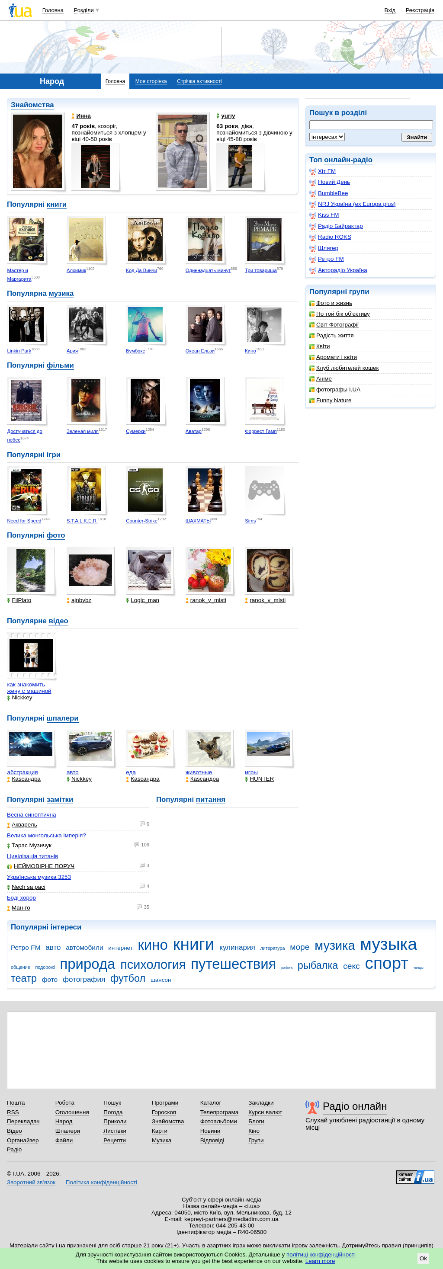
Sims (250, 520)
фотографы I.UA (334, 389)
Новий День (329, 182)
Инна (80, 115)
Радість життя (331, 335)
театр (24, 978)
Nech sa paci (26, 887)
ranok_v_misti (206, 600)
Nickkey (19, 697)
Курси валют (265, 1112)
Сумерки (135, 431)
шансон (161, 980)
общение (20, 967)
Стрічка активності (199, 81)
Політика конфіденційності (101, 1182)
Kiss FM (324, 215)
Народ (64, 1121)
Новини (210, 1131)
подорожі (45, 967)
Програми (165, 1102)
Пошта (16, 1102)
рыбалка (318, 965)
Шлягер (323, 248)
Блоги (256, 1121)
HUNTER (259, 779)
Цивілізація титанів (32, 856)
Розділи (84, 10)
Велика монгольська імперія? (46, 835)
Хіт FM (322, 171)
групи (359, 292)
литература (272, 948)
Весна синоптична (31, 814)
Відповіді (212, 1140)
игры (251, 772)
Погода (112, 1112)
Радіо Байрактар (336, 226)
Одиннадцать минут (208, 270)
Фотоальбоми (218, 1121)
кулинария (237, 947)
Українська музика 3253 (39, 877)
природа (87, 964)
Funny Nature (330, 400)
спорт (386, 963)
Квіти (319, 346)
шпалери (63, 718)
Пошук (112, 1102)
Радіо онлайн (355, 1106)
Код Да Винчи (141, 270)
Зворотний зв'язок (31, 1182)
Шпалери (67, 1131)
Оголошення (72, 1112)
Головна (53, 10)
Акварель (22, 824)
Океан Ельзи (200, 350)
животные (199, 772)
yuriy (225, 115)
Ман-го (18, 907)
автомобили (84, 947)
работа (286, 968)
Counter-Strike (141, 520)
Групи (255, 1140)
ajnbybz (79, 600)
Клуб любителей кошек (344, 368)
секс (351, 966)
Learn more (320, 1261)
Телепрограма (219, 1112)
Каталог (211, 1102)
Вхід (390, 10)
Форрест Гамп (260, 431)
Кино (250, 350)
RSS (13, 1112)
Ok (423, 1258)
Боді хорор (21, 897)
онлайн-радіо (348, 160)
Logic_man (142, 600)
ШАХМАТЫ (198, 520)
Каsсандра (23, 779)
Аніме (320, 378)
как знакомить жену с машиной (29, 687)
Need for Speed (24, 520)
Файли (64, 1140)
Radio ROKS (330, 237)
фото (56, 535)
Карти (159, 1131)
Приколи (114, 1121)
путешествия (233, 964)
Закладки (260, 1102)
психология (153, 964)
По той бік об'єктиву (339, 314)
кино (152, 945)
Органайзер (23, 1140)
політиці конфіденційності (321, 1254)
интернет (120, 948)
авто (73, 772)
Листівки (114, 1131)
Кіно (254, 1131)
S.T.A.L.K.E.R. (82, 520)
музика (61, 293)
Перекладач (23, 1121)
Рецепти (114, 1140)
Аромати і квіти (333, 357)
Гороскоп (164, 1112)
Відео (14, 1131)
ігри (54, 455)
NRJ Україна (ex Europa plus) (352, 204)
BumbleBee (328, 193)
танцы (419, 968)
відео (58, 621)
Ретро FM (326, 259)
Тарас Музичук (29, 845)
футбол (127, 978)
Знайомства (32, 105)
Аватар (194, 431)
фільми (60, 365)
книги (57, 204)
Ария (72, 350)
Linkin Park (19, 350)
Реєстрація (420, 10)
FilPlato (19, 600)
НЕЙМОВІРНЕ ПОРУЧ (40, 866)
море (299, 947)
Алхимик (76, 270)
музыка (388, 944)
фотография (84, 979)
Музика (161, 1140)
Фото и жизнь (330, 303)
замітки (60, 799)
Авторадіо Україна (338, 270)
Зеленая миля (83, 431)
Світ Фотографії (334, 324)
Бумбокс (135, 350)
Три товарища (261, 270)
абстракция (22, 772)
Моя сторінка (151, 81)
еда (131, 772)
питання (210, 799)
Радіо (14, 1149)
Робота (64, 1102)
